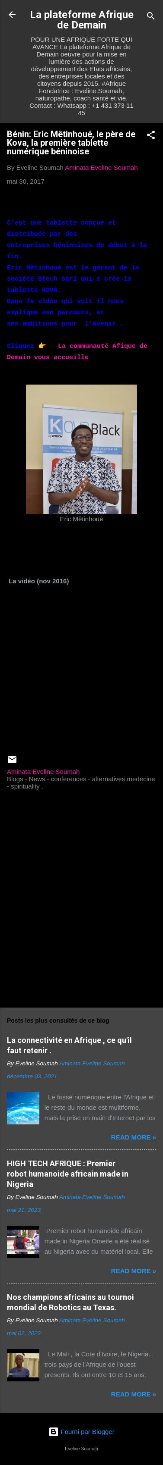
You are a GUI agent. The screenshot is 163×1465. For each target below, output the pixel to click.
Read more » (133, 1137)
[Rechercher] (151, 17)
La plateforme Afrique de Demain (82, 20)
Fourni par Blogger (81, 1431)
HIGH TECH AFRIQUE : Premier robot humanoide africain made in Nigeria (67, 1174)
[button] (151, 136)
